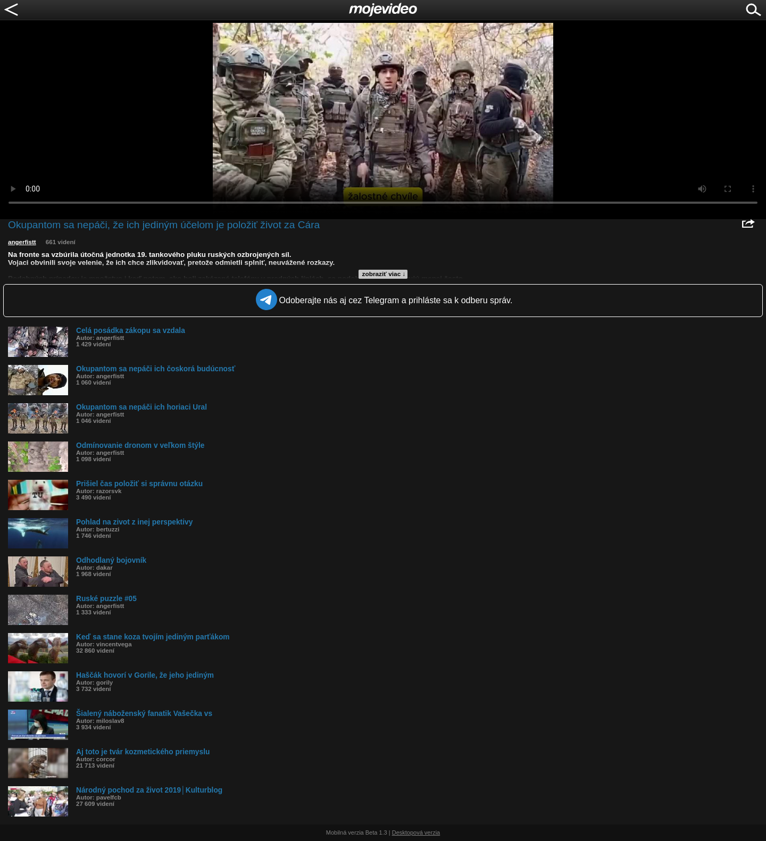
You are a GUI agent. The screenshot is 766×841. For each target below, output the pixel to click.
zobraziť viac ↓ (384, 274)
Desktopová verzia (416, 832)
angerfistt (22, 242)
